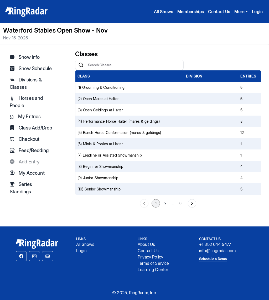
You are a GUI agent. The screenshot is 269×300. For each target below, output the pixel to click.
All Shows (163, 11)
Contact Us (219, 11)
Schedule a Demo (213, 259)
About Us (146, 244)
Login (257, 11)
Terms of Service (153, 263)
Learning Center (153, 269)
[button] (21, 256)
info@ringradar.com (217, 250)
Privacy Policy (150, 257)
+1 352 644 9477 (215, 244)
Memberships (190, 11)
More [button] (239, 11)
